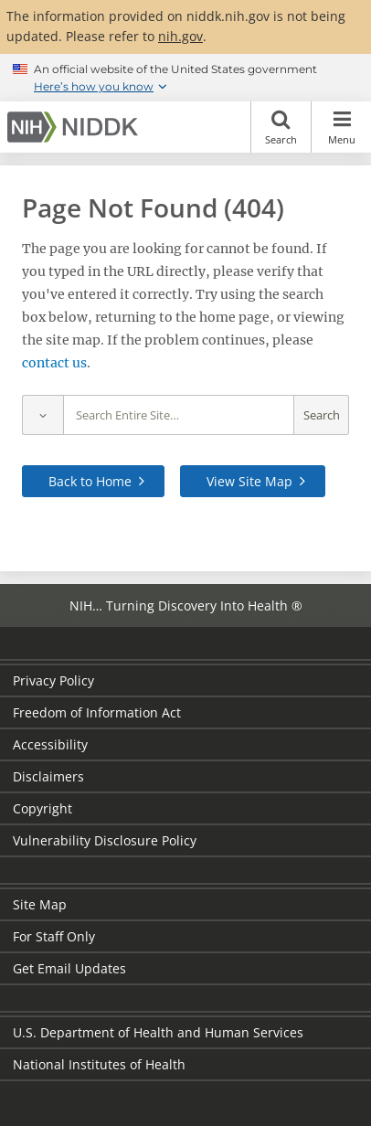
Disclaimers (48, 776)
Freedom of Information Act (97, 712)
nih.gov (180, 36)
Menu (341, 127)
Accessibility (50, 744)
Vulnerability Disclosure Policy (104, 840)
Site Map (40, 904)
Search (281, 127)
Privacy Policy (53, 680)
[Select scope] (42, 415)
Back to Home (90, 481)
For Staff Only (54, 936)
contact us (54, 363)
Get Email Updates (69, 968)
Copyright (42, 808)
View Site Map (249, 481)
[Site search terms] (178, 415)
